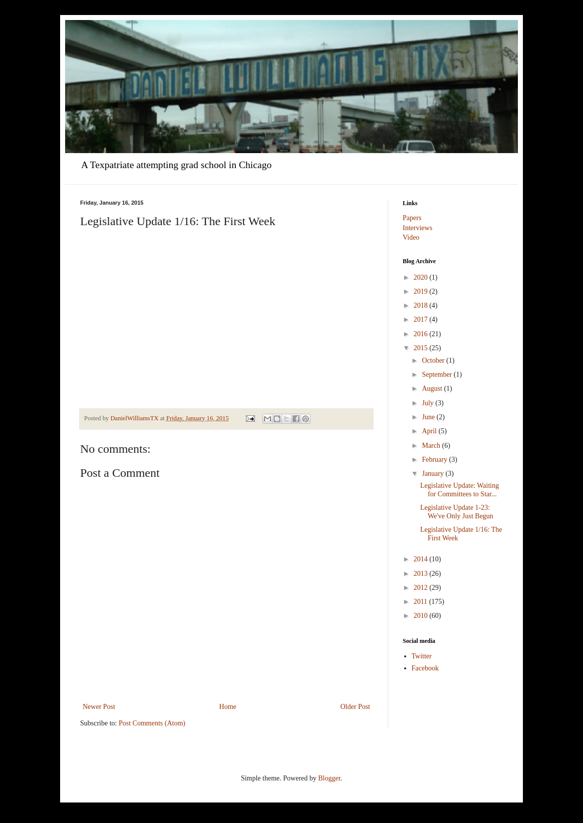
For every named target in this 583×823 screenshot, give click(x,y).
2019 (422, 291)
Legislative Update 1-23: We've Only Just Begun (456, 512)
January (433, 473)
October (434, 360)
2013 (422, 573)
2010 (422, 615)
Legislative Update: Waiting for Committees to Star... (459, 490)
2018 (422, 305)
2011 (421, 601)
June (429, 417)
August (433, 388)
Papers (412, 218)
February (435, 459)
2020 (422, 277)
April (430, 431)
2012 (422, 587)
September (437, 374)
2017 (422, 319)
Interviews (417, 228)
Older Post (356, 706)
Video (411, 237)
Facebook (425, 668)
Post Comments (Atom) (152, 723)
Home (227, 706)
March (432, 445)
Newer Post (99, 706)
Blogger (329, 778)
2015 (422, 348)
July (428, 403)
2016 (422, 334)
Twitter (422, 656)
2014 (422, 559)
